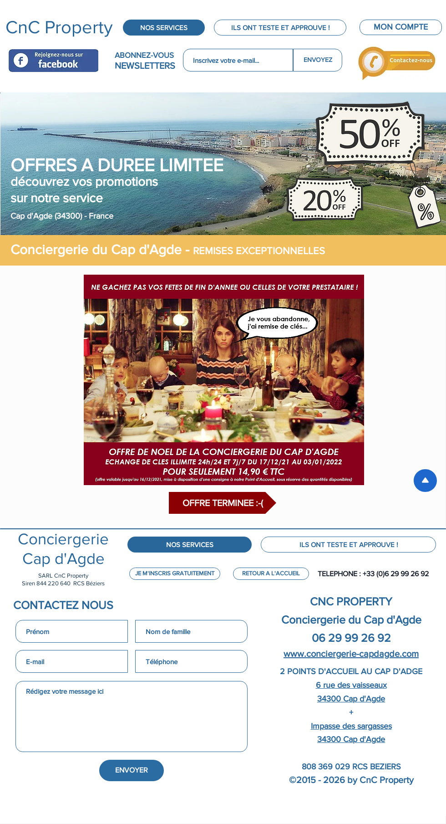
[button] (222, 503)
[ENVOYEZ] (317, 60)
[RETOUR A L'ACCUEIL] (271, 574)
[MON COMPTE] (401, 27)
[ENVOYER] (131, 770)
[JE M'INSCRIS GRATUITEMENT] (174, 574)
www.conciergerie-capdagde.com (351, 654)
